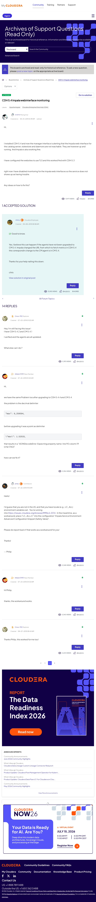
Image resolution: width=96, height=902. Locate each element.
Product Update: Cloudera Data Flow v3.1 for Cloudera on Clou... (30, 779)
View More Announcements (48, 793)
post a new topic (25, 71)
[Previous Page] (41, 663)
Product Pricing (82, 871)
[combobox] (59, 49)
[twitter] (8, 876)
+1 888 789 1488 (14, 884)
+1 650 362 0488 (29, 888)
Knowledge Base (62, 871)
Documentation (42, 871)
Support (72, 4)
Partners (61, 4)
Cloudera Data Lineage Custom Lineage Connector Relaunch (28, 766)
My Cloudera (9, 871)
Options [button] (8, 86)
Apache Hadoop (12, 894)
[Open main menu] (93, 16)
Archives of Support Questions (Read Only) (39, 80)
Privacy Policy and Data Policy (47, 891)
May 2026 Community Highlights (17, 786)
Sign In (7, 16)
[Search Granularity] (16, 49)
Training (50, 4)
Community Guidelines (36, 865)
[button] (91, 122)
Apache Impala (14, 107)
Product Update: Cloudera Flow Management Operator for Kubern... (31, 772)
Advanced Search (12, 55)
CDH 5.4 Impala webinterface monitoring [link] (73, 80)
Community (38, 4)
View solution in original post (22, 278)
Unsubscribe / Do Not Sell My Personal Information (72, 891)
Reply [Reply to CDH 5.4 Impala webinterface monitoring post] (88, 192)
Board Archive (14, 80)
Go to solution (85, 95)
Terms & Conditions (32, 891)
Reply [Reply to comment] (72, 285)
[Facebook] (3, 876)
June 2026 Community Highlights (17, 759)
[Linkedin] (14, 876)
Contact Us (9, 880)
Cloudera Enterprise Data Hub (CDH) (35, 107)
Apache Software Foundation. (66, 894)
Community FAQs (61, 865)
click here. (5, 897)
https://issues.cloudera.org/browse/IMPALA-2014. (32, 513)
